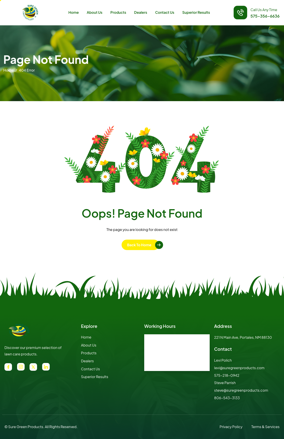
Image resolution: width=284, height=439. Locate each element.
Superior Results (196, 12)
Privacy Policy (230, 426)
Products (118, 12)
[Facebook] (8, 367)
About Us (94, 12)
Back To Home (139, 245)
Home (73, 12)
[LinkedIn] (46, 367)
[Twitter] (33, 367)
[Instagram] (21, 367)
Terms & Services (265, 426)
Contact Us (164, 12)
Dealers (140, 12)
